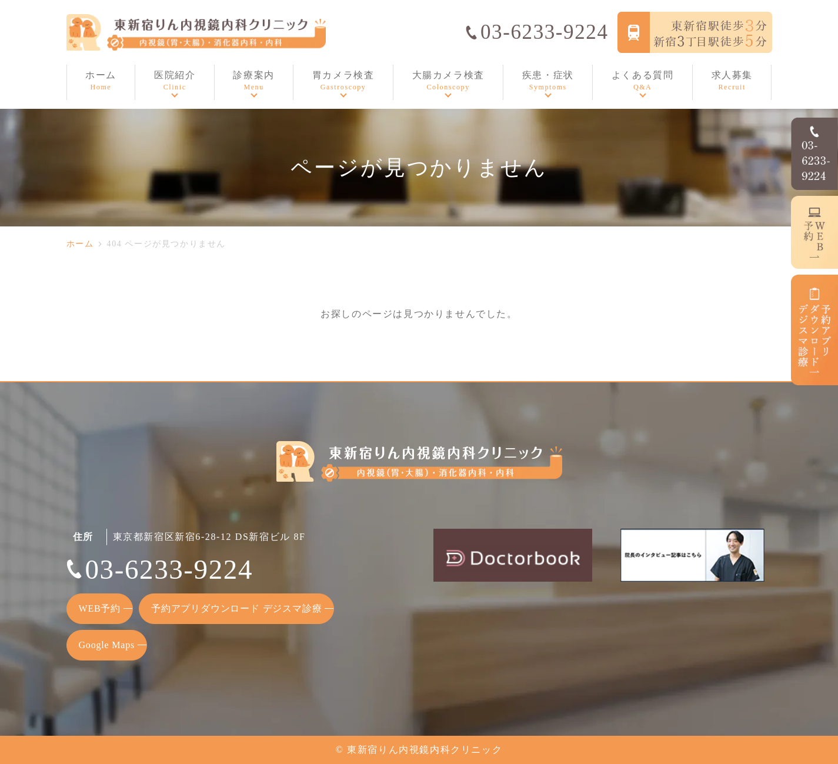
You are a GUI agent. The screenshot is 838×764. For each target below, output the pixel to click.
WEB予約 (100, 608)
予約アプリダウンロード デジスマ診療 (236, 608)
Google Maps (107, 645)
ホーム (80, 243)
